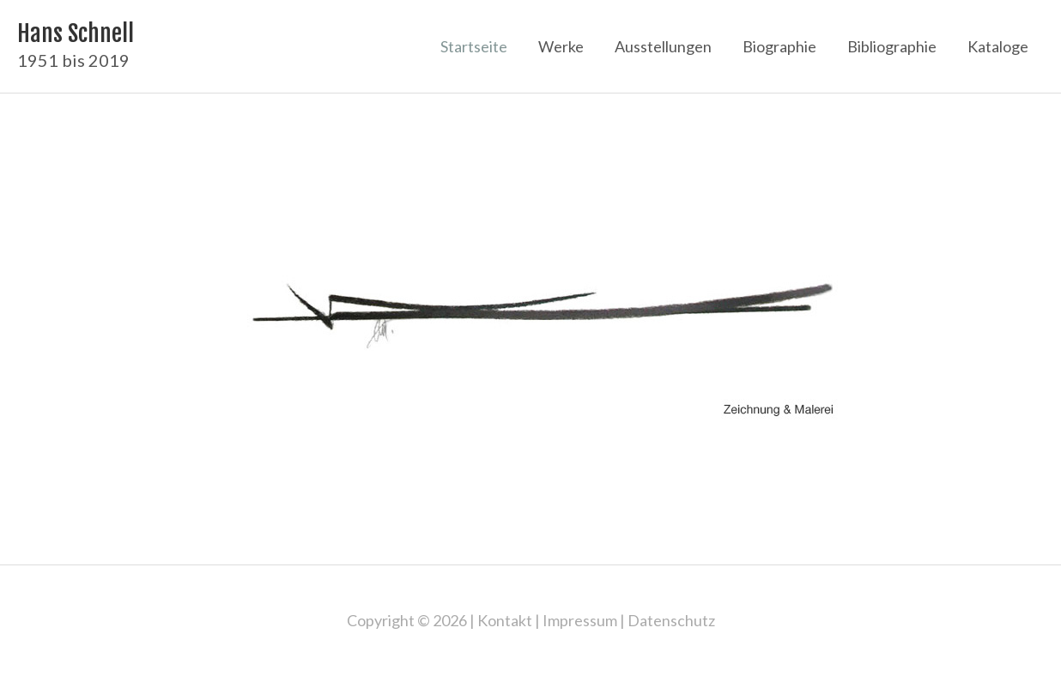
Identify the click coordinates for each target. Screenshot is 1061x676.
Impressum (580, 620)
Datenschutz (671, 620)
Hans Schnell (75, 33)
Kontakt (504, 620)
